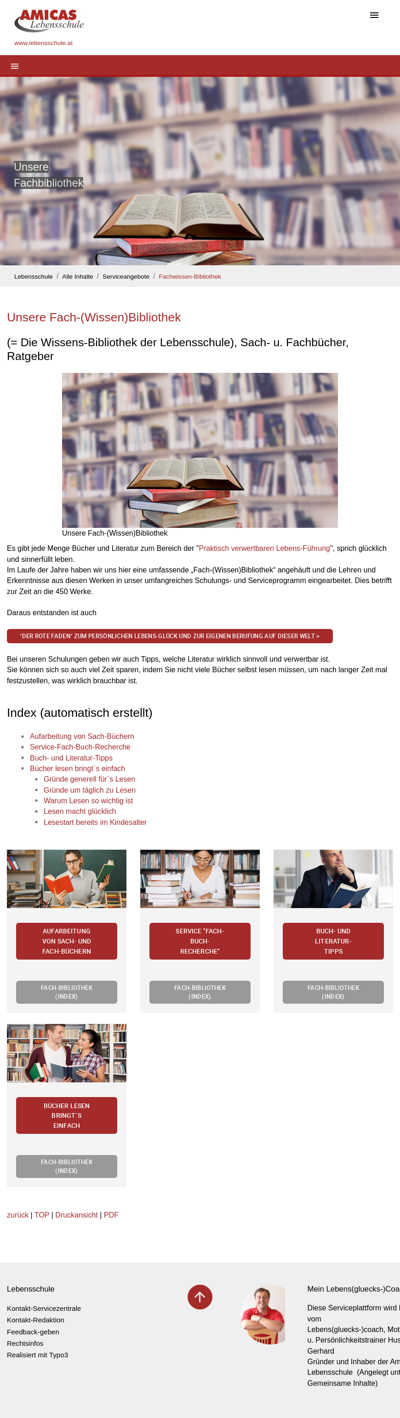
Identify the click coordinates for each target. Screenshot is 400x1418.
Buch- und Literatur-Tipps (333, 940)
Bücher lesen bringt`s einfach (67, 1115)
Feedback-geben (33, 1332)
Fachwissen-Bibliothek (190, 276)
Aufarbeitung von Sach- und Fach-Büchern (66, 940)
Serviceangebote (126, 276)
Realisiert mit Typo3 (37, 1355)
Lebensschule (33, 276)
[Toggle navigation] (374, 15)
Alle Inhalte (77, 276)
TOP (41, 1215)
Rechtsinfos (25, 1343)
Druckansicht (76, 1215)
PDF (111, 1215)
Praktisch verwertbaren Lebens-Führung (264, 548)
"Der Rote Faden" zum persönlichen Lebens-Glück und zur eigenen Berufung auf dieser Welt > (170, 636)
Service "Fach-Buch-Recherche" (200, 940)
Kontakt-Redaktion (35, 1320)
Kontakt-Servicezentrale (44, 1308)
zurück (18, 1215)
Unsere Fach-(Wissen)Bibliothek (94, 317)
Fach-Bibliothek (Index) (66, 992)
